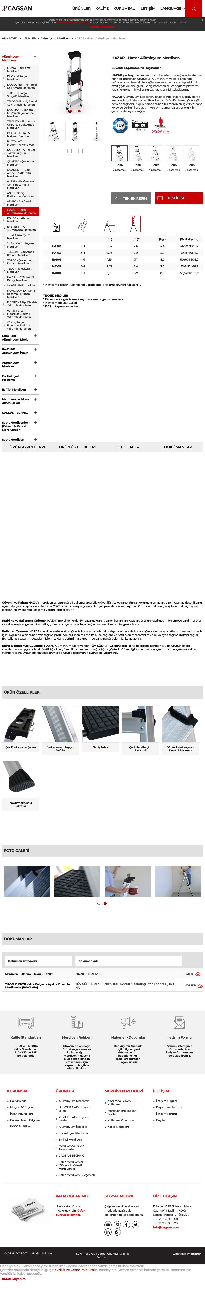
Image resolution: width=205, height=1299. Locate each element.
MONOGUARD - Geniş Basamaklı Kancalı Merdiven (21, 294)
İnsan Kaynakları (21, 1117)
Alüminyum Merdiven (10, 58)
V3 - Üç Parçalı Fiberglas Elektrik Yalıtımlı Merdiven (19, 325)
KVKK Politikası (20, 1129)
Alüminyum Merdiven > (57, 38)
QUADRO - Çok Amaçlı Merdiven (21, 163)
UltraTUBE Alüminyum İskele (15, 337)
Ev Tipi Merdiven (14, 389)
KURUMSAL (17, 1094)
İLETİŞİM (161, 1094)
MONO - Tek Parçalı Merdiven (19, 69)
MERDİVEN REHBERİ (123, 1094)
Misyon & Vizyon (21, 1110)
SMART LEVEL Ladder (21, 285)
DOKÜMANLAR (178, 447)
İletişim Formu (166, 1117)
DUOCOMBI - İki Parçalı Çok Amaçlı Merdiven (22, 86)
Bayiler (161, 1123)
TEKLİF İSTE (177, 198)
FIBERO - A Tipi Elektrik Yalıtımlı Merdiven (22, 304)
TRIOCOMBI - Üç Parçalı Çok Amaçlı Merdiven (22, 103)
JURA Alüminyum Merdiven (18, 236)
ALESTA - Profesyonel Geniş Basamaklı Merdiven (20, 184)
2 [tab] (76, 112)
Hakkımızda (18, 1104)
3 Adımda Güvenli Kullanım (119, 1105)
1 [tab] (71, 112)
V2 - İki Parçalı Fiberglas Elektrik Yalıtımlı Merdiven (19, 314)
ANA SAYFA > (12, 38)
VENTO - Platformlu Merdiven (20, 203)
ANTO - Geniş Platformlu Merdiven (20, 194)
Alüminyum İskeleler (10, 364)
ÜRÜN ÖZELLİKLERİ (77, 447)
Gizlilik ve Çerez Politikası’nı (72, 22)
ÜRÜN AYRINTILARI (27, 447)
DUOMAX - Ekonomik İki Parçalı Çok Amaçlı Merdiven (21, 113)
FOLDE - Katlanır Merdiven (18, 220)
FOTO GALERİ (127, 447)
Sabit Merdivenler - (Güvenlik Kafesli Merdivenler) (16, 426)
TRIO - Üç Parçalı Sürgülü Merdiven (19, 94)
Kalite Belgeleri (118, 1130)
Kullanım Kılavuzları (121, 1123)
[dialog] (197, 1291)
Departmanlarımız (169, 1110)
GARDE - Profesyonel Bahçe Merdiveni (20, 278)
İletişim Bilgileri (167, 1104)
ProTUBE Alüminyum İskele (15, 351)
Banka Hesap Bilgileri (25, 1123)
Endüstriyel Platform (10, 378)
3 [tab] (80, 112)
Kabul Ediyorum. (102, 27)
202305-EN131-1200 (88, 977)
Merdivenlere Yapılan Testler (121, 1115)
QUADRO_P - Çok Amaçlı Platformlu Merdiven (19, 173)
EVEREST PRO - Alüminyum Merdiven (21, 228)
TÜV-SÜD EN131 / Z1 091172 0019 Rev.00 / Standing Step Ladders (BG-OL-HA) (126, 988)
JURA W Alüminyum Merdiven (20, 245)
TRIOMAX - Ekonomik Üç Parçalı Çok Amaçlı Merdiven (21, 124)
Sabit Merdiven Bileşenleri (13, 441)
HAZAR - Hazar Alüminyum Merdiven (99, 38)
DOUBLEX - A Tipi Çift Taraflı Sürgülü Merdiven (21, 153)
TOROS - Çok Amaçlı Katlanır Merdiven (20, 262)
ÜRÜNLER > (31, 38)
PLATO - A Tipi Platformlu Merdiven (20, 143)
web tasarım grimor (187, 1257)
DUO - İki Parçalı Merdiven (17, 78)
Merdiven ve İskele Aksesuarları (15, 401)
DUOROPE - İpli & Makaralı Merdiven (19, 134)
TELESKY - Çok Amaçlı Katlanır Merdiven (21, 253)
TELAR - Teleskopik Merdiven (19, 270)
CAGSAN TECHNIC (15, 413)
